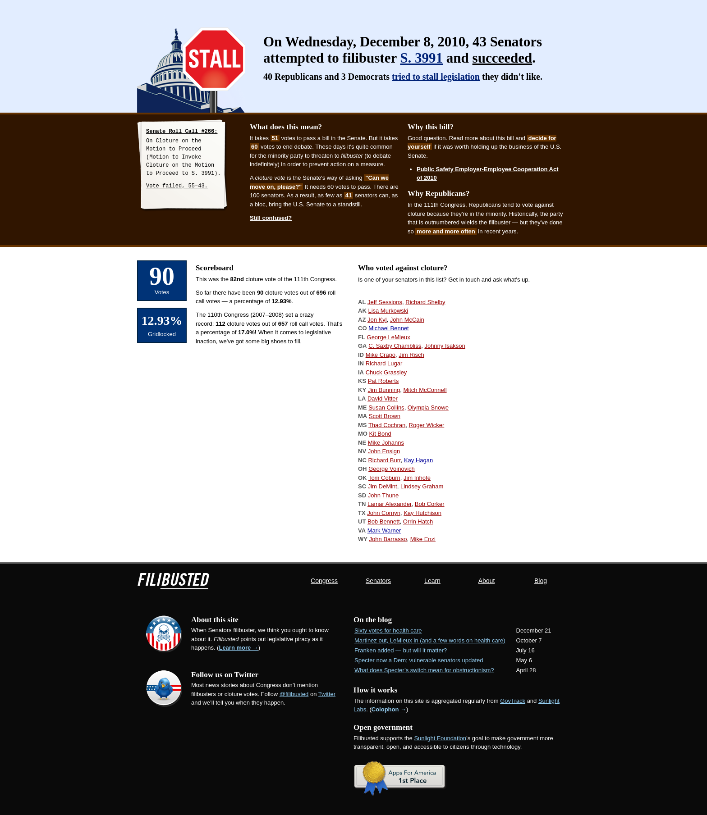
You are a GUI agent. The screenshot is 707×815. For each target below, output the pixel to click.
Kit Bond (380, 433)
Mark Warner (384, 530)
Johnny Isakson (444, 345)
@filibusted (294, 694)
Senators (378, 580)
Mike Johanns (386, 442)
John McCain (407, 319)
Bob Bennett (383, 521)
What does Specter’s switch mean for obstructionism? (424, 670)
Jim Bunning (384, 390)
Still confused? (271, 217)
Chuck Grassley (386, 372)
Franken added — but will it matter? (400, 650)
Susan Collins (386, 407)
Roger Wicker (427, 425)
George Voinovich (391, 468)
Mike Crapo (380, 354)
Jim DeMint (382, 486)
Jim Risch (411, 354)
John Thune (383, 495)
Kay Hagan (418, 460)
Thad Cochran (386, 425)
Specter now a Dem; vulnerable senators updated (418, 660)
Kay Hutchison (422, 513)
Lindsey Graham (421, 486)
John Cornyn (383, 513)
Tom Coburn (384, 477)
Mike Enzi (423, 539)
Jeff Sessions (384, 302)
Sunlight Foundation (440, 738)
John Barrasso (388, 539)
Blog (540, 580)
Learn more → (238, 647)
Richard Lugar (384, 363)
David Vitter (382, 398)
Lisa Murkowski (388, 310)
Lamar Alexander (389, 504)
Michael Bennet (388, 328)
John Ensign (384, 451)
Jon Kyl (377, 319)
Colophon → (389, 709)
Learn (432, 580)
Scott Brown (384, 416)
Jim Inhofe (417, 477)
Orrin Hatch (418, 521)
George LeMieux (388, 337)
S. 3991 (421, 58)
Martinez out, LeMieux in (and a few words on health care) (429, 640)
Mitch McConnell (424, 390)
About (486, 580)
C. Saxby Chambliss (394, 345)
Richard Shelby (425, 302)
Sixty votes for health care (388, 630)
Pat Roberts (383, 381)
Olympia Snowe (428, 407)
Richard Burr (384, 460)
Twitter (326, 694)
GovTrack (512, 700)
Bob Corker (430, 504)
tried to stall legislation (436, 77)
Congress (324, 580)
